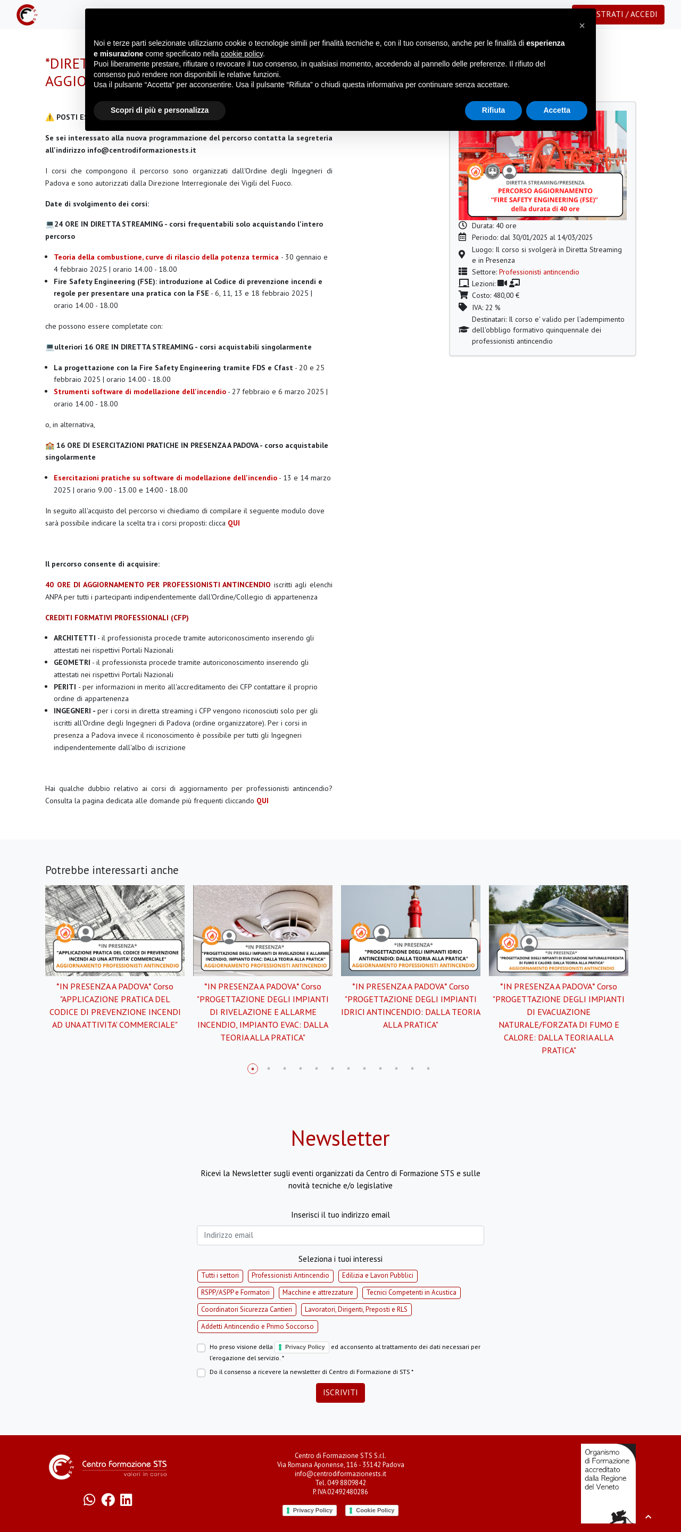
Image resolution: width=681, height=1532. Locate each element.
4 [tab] (300, 1068)
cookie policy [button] (242, 53)
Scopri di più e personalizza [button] (160, 110)
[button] (582, 25)
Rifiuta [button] (493, 110)
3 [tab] (284, 1068)
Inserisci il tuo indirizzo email (340, 1215)
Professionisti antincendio (539, 272)
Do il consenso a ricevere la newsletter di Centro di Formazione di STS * (311, 1372)
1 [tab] (252, 1068)
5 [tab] (316, 1068)
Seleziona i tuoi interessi (340, 1259)
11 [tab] (412, 1068)
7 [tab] (348, 1068)
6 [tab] (332, 1068)
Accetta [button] (556, 110)
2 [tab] (268, 1068)
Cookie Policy (375, 1510)
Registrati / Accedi (618, 14)
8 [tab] (364, 1068)
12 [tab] (428, 1068)
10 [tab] (396, 1068)
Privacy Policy (305, 1347)
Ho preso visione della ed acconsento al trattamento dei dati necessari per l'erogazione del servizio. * (345, 1352)
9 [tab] (380, 1068)
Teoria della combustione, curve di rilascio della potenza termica (166, 257)
